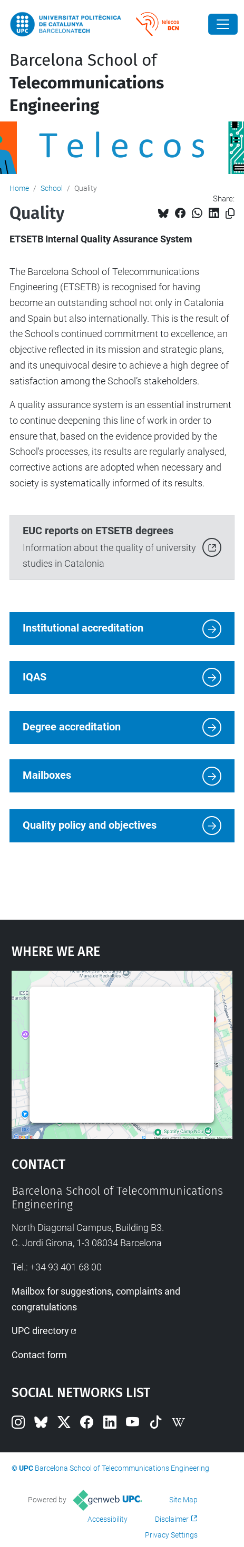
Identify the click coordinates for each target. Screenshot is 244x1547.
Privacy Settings (171, 1535)
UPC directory (40, 1330)
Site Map (183, 1499)
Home (19, 188)
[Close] (223, 24)
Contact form (39, 1354)
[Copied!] (230, 214)
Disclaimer (172, 1519)
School (52, 188)
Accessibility (107, 1519)
